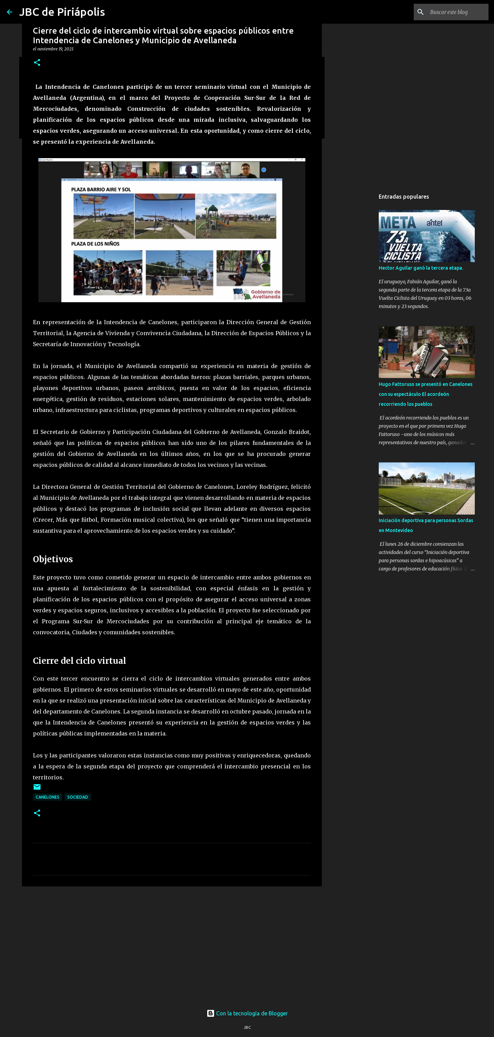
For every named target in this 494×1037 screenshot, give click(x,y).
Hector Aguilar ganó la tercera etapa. (421, 268)
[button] (37, 63)
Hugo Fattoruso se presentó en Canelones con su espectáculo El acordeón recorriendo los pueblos (425, 394)
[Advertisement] (172, 945)
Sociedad (77, 797)
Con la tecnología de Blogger (247, 1013)
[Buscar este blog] (452, 12)
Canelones (47, 797)
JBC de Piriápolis (62, 11)
